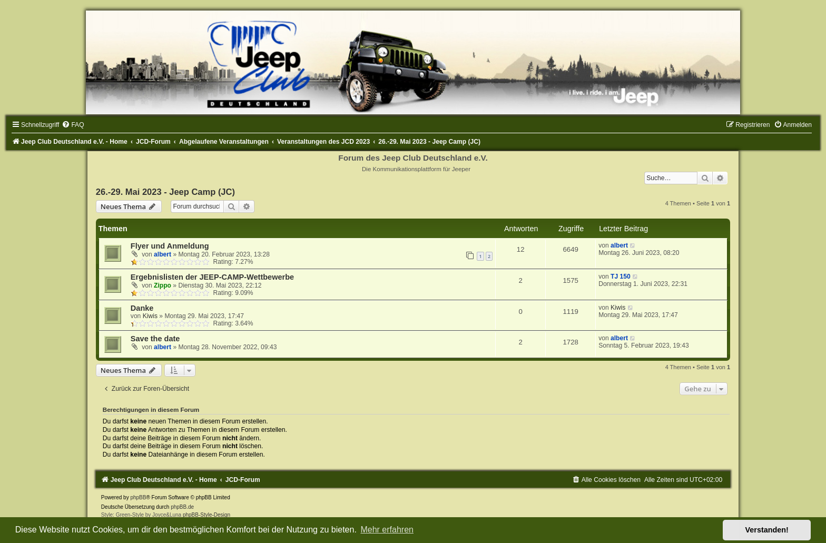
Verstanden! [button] (767, 530)
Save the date (155, 338)
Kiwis (150, 316)
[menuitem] (73, 125)
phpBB (138, 497)
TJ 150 (621, 276)
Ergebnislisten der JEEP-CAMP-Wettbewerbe (212, 277)
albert (162, 254)
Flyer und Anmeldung (170, 246)
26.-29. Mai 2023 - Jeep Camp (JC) (165, 191)
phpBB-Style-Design (206, 515)
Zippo (162, 285)
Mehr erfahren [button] (387, 529)
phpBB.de (182, 507)
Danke (142, 308)
